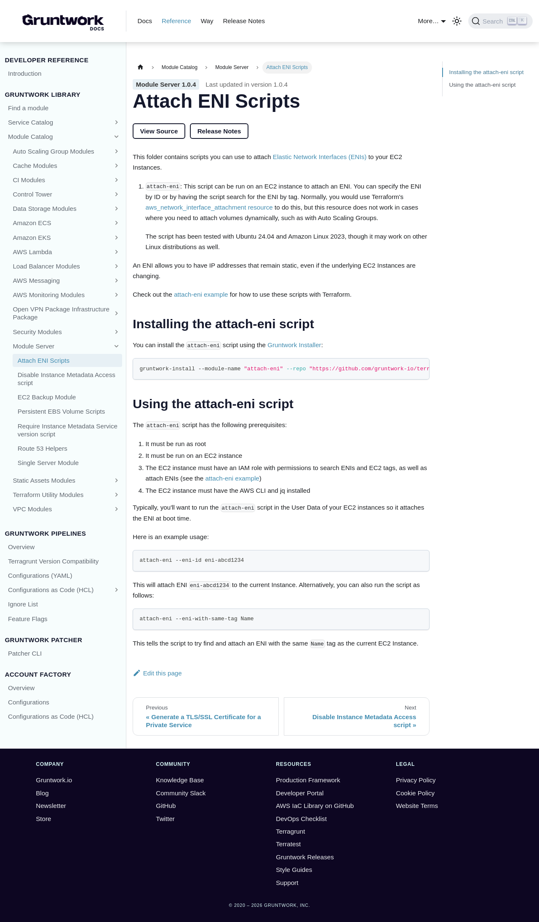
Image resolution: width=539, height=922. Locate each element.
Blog (42, 793)
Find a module (28, 108)
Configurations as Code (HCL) (50, 716)
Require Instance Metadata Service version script (67, 430)
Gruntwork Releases (305, 857)
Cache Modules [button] (35, 165)
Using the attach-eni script (482, 85)
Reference (176, 20)
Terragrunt (290, 831)
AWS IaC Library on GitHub (315, 805)
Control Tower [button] (32, 194)
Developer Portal (299, 793)
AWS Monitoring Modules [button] (49, 294)
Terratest (288, 844)
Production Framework (308, 780)
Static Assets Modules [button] (44, 480)
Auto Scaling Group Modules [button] (53, 151)
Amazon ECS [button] (32, 222)
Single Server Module (48, 462)
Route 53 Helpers (42, 448)
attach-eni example (201, 294)
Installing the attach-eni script (486, 72)
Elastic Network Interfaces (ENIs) (320, 156)
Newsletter (51, 805)
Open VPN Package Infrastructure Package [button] (61, 313)
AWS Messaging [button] (36, 280)
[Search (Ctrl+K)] (500, 21)
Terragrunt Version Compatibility (53, 561)
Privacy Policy (416, 780)
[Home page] (140, 67)
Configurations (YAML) (40, 575)
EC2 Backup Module (47, 397)
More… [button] (428, 20)
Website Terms (417, 805)
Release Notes (244, 20)
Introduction (24, 73)
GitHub (166, 805)
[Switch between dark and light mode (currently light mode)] (457, 21)
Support (287, 882)
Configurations (28, 702)
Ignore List (23, 604)
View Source (159, 131)
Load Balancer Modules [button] (46, 266)
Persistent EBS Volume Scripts (61, 411)
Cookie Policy (415, 793)
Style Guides (294, 869)
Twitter (165, 818)
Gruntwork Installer (294, 344)
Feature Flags (28, 618)
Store (43, 818)
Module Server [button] (33, 346)
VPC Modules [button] (32, 509)
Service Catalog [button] (30, 122)
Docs (145, 20)
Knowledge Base (180, 780)
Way (207, 20)
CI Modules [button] (29, 179)
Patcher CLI (25, 653)
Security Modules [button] (37, 331)
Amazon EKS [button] (32, 237)
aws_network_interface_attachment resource (209, 207)
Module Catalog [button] (30, 136)
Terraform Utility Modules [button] (48, 494)
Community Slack (180, 793)
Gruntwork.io (54, 780)
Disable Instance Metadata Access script (66, 378)
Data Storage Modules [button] (44, 208)
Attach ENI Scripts (43, 360)
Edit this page (157, 673)
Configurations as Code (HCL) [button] (50, 589)
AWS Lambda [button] (32, 251)
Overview (21, 546)
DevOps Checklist (301, 818)
